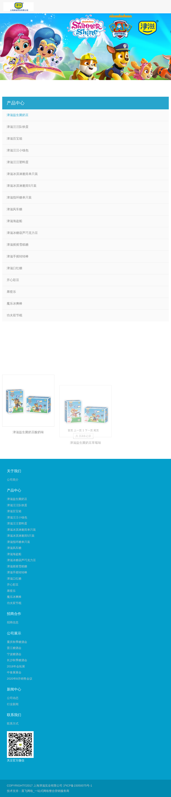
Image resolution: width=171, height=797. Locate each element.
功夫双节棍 (14, 315)
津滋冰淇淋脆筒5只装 (22, 185)
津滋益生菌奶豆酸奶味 (28, 454)
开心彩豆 (13, 280)
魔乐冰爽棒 (14, 303)
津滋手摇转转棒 (17, 256)
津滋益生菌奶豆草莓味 (85, 467)
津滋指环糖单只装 (19, 197)
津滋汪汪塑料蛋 (17, 162)
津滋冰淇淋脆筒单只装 (22, 174)
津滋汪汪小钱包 (17, 150)
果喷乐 (11, 291)
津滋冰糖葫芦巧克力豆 (22, 233)
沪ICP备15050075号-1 (77, 785)
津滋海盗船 (14, 221)
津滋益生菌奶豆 (17, 115)
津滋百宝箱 (14, 138)
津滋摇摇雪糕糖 (17, 244)
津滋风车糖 (14, 209)
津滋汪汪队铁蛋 (17, 126)
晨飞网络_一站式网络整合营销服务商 (45, 791)
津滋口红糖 (14, 268)
